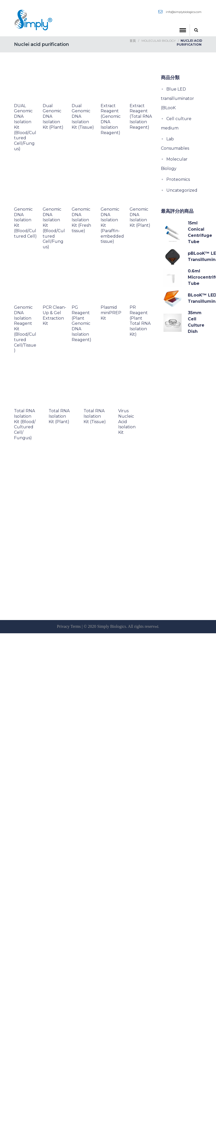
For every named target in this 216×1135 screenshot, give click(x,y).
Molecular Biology (158, 41)
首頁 (133, 41)
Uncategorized (181, 190)
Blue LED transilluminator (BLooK (177, 98)
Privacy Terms (69, 626)
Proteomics (178, 179)
